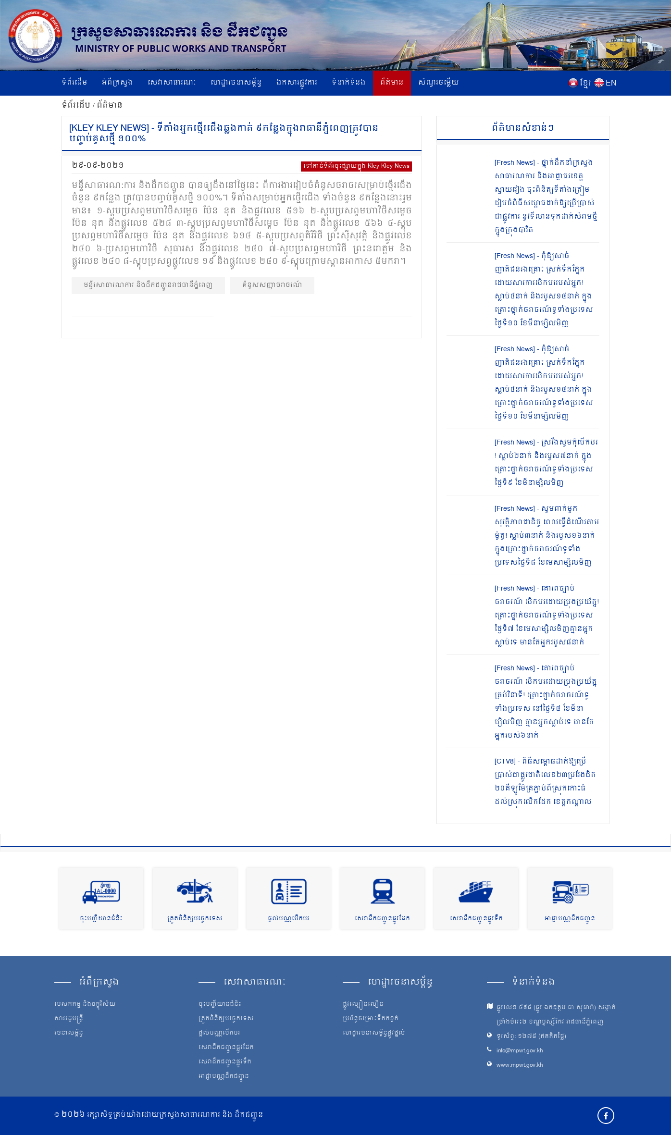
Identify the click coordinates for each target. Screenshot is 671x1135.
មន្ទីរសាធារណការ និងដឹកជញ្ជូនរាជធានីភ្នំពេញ (148, 285)
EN (611, 83)
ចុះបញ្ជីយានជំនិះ (101, 919)
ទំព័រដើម (74, 83)
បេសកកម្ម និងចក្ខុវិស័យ (85, 1004)
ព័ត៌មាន (392, 83)
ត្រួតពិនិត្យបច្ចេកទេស (195, 919)
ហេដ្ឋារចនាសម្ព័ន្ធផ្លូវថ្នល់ (374, 1033)
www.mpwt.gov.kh (520, 1066)
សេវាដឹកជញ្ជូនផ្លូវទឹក (476, 919)
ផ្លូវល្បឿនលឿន (363, 1004)
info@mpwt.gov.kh (520, 1051)
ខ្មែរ (585, 83)
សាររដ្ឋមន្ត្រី (68, 1019)
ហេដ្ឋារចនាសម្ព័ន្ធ (236, 83)
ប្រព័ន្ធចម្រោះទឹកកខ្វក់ (370, 1019)
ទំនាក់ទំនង (349, 83)
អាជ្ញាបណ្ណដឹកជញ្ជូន (570, 919)
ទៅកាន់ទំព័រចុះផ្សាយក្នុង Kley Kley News (356, 166)
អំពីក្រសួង (117, 83)
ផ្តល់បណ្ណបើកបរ (289, 919)
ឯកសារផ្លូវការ (296, 83)
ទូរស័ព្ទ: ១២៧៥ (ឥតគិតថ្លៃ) (531, 1037)
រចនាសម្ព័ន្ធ (68, 1033)
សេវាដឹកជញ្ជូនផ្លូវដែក (382, 919)
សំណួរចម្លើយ (438, 83)
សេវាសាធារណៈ (172, 83)
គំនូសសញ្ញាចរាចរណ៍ (272, 285)
